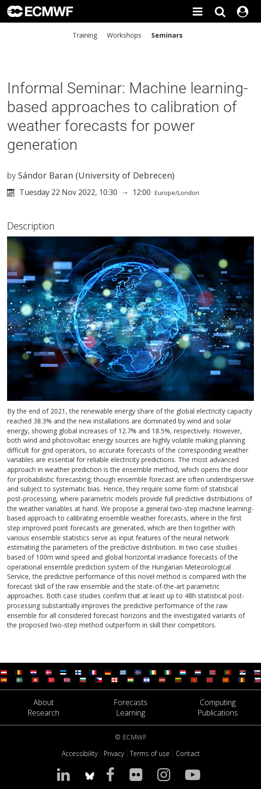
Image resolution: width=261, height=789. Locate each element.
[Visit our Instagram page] (165, 774)
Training (85, 35)
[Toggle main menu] (197, 11)
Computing (218, 702)
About (43, 702)
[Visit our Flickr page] (138, 774)
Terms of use (150, 753)
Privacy (114, 753)
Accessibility (80, 753)
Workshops (124, 35)
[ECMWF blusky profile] (90, 774)
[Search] (220, 11)
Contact (188, 753)
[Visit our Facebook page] (112, 774)
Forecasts (130, 702)
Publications (217, 713)
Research (43, 713)
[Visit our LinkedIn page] (65, 774)
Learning (130, 713)
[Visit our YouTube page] (194, 774)
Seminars (167, 35)
